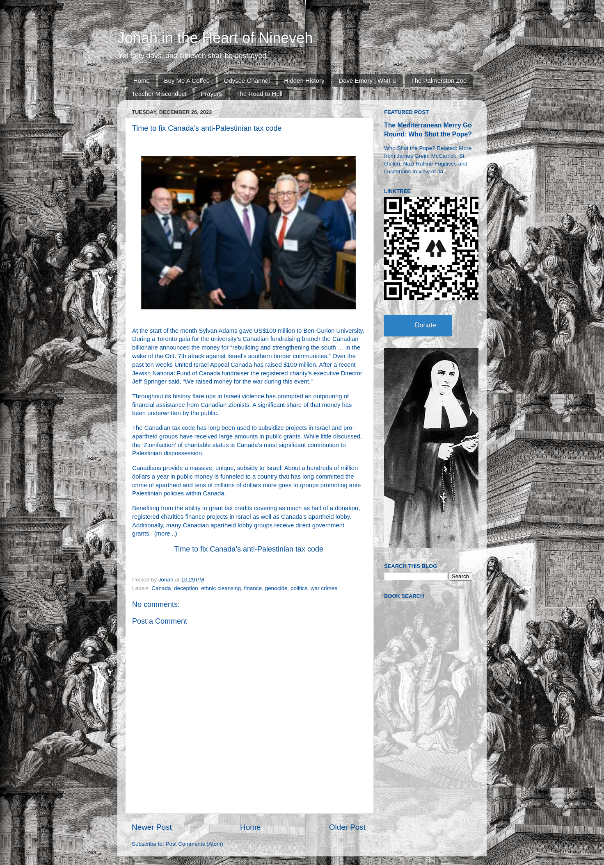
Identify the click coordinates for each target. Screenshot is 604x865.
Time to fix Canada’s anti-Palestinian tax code (248, 549)
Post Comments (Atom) (194, 844)
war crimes (324, 588)
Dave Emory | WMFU (367, 80)
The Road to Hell (259, 93)
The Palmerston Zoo (439, 80)
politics (299, 588)
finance (253, 588)
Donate (425, 325)
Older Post (347, 827)
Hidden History (304, 80)
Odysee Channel (247, 80)
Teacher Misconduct (159, 93)
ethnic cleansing (221, 588)
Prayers (211, 93)
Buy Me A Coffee (187, 80)
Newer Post (152, 827)
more (163, 533)
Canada (161, 588)
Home (141, 80)
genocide (276, 588)
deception (186, 588)
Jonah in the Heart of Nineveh (215, 38)
